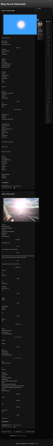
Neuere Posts (6, 431)
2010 (48, 116)
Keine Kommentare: (7, 187)
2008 (48, 120)
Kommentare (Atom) (21, 435)
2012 (48, 111)
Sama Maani (40, 27)
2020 (48, 24)
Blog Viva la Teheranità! (13, 4)
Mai (48, 91)
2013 (48, 109)
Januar (48, 102)
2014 (48, 106)
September (48, 46)
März (48, 98)
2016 (48, 33)
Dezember (49, 37)
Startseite (18, 431)
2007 (48, 122)
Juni (48, 54)
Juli (48, 51)
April (48, 94)
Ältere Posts (30, 431)
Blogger (37, 443)
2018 (48, 29)
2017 (48, 31)
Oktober (48, 41)
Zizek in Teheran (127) (8, 194)
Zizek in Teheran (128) (8, 10)
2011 (48, 114)
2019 (48, 26)
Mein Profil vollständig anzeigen (39, 38)
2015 (48, 104)
